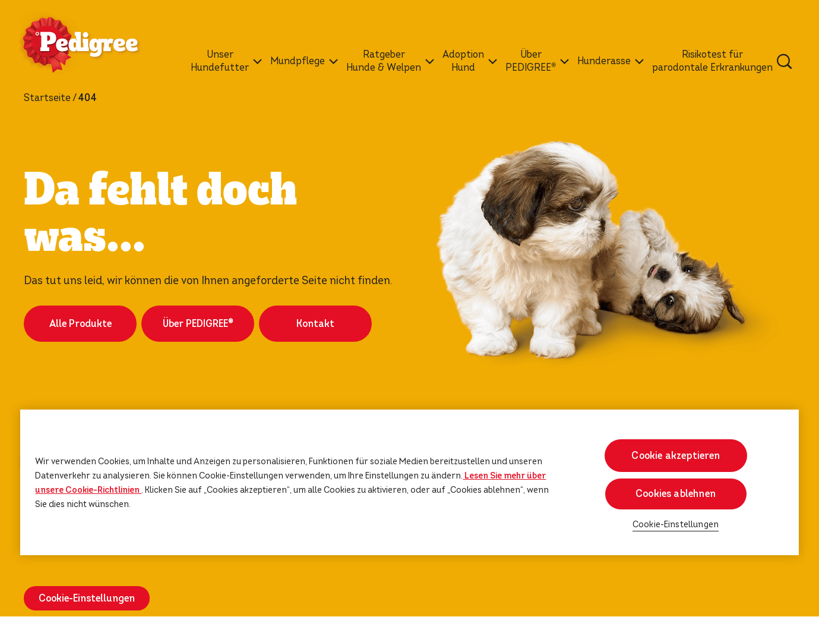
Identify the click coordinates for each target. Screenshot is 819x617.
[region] (409, 482)
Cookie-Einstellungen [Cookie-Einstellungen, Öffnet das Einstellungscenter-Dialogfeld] (676, 524)
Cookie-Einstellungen (87, 598)
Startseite (47, 98)
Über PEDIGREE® (198, 323)
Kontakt (315, 323)
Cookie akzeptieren (675, 455)
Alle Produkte (80, 323)
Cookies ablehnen (675, 493)
